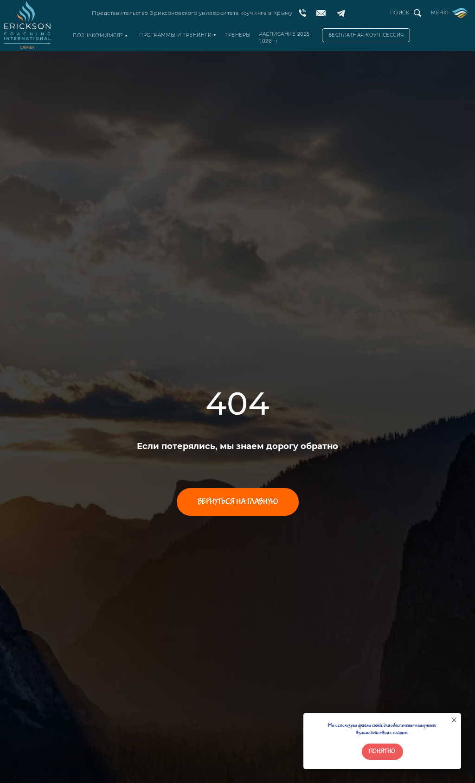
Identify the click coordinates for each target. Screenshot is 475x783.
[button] (366, 35)
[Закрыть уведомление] (454, 720)
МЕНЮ (440, 13)
